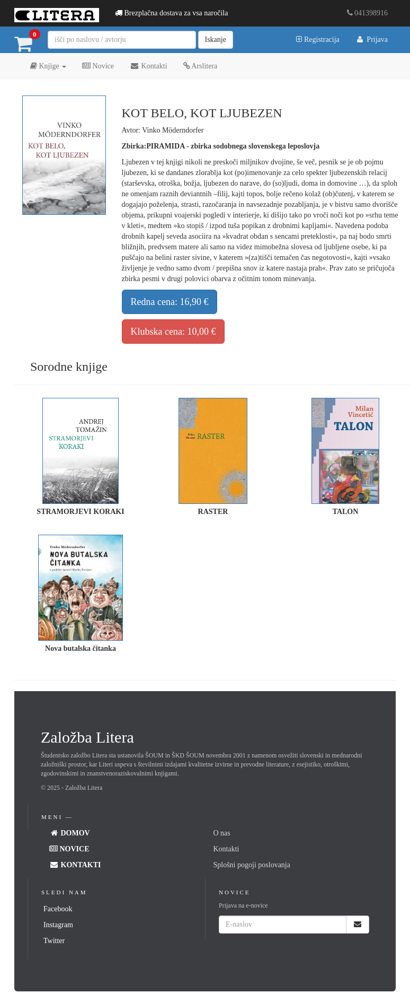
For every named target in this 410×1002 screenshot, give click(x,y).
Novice (98, 66)
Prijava (371, 39)
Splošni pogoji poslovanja (251, 865)
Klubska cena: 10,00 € (173, 331)
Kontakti (148, 66)
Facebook (57, 909)
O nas (221, 833)
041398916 (367, 13)
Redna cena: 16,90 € (170, 302)
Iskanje (215, 39)
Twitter (54, 941)
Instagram (58, 925)
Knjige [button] (48, 66)
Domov (69, 833)
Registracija (317, 39)
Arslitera (200, 66)
